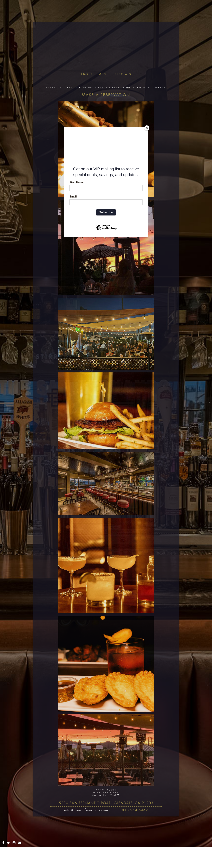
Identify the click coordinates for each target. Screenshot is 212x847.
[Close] (146, 127)
